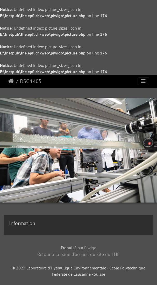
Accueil (11, 81)
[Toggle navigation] (143, 81)
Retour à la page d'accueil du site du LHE (78, 254)
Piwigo (90, 247)
